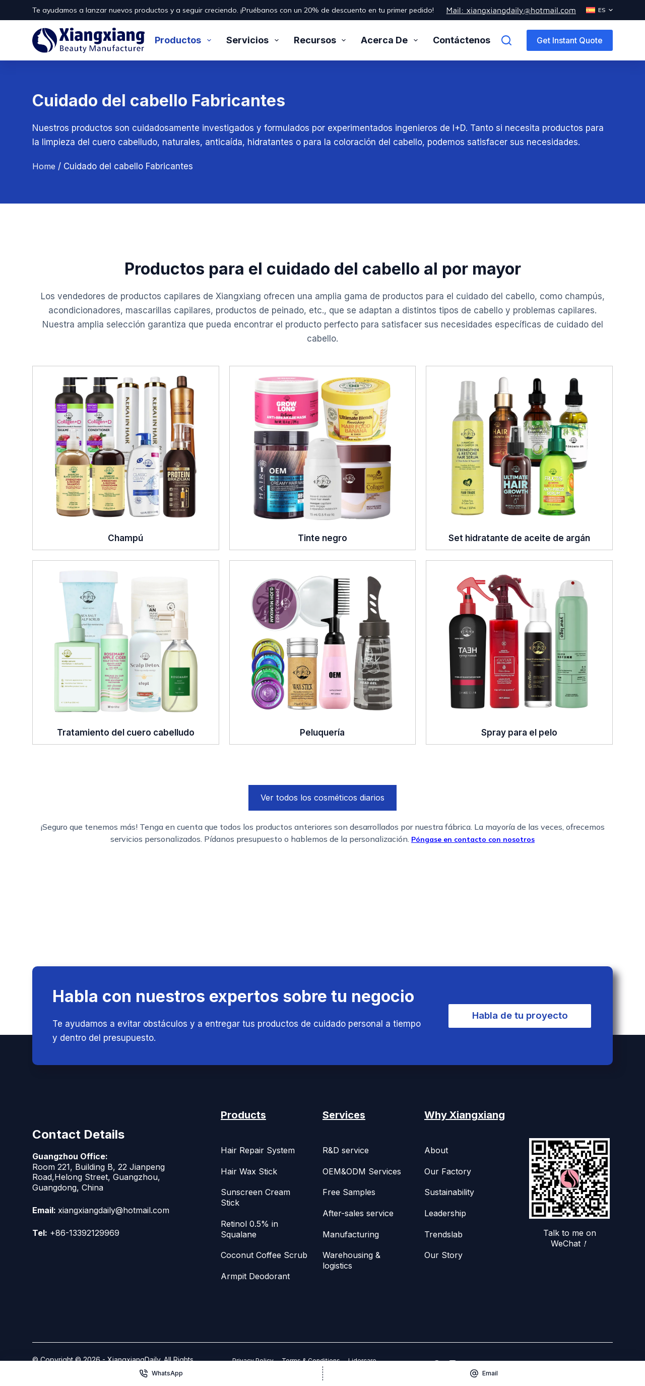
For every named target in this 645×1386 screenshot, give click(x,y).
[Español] (599, 10)
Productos (185, 40)
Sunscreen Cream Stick (255, 1197)
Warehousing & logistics (351, 1260)
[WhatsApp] (161, 1373)
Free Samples (348, 1192)
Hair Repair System (258, 1150)
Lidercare (382, 1360)
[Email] (484, 1373)
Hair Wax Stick (249, 1171)
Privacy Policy (256, 1360)
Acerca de (391, 40)
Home (44, 166)
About (436, 1150)
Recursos (322, 40)
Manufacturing (350, 1234)
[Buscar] (506, 40)
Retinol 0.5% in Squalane (249, 1229)
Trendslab (443, 1234)
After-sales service (358, 1213)
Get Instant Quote (570, 40)
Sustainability (449, 1192)
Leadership (445, 1213)
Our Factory (447, 1171)
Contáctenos (461, 40)
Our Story (443, 1255)
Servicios (254, 40)
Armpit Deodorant (255, 1276)
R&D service (345, 1150)
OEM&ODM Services (361, 1171)
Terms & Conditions (323, 1360)
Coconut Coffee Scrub (264, 1255)
